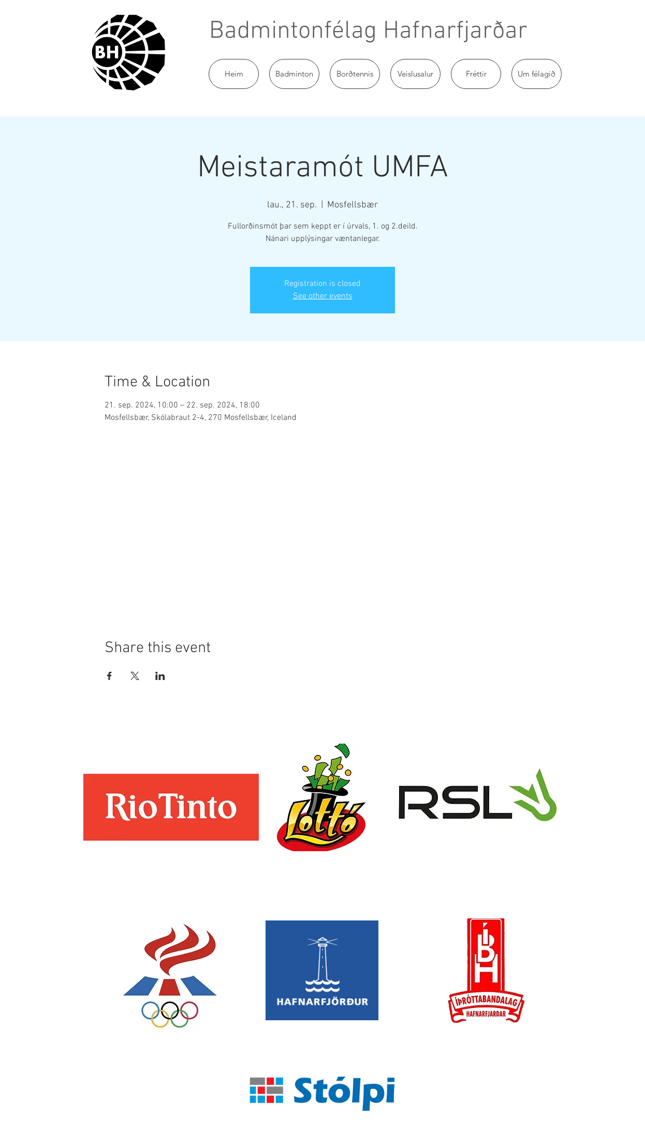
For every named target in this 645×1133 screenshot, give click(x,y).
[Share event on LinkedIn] (160, 676)
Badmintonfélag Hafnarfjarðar (368, 32)
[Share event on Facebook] (109, 676)
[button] (294, 74)
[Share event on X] (135, 676)
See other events (323, 296)
